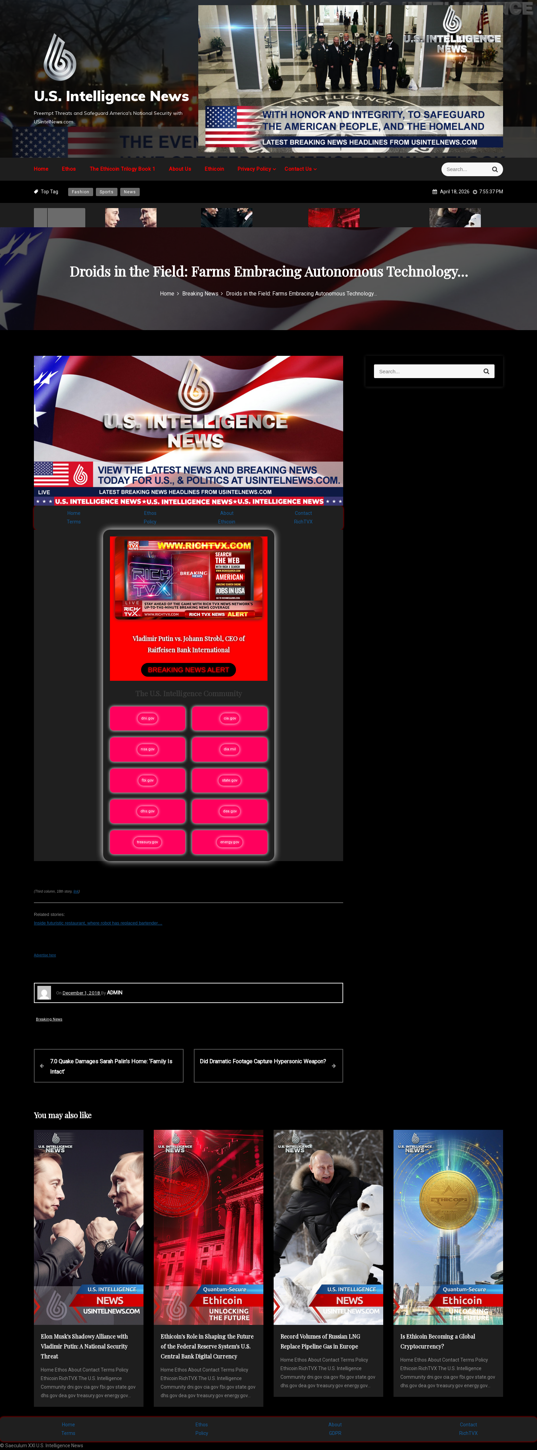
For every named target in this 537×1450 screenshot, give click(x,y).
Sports (107, 192)
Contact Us (298, 169)
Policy (150, 521)
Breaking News (49, 1019)
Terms (74, 521)
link (75, 891)
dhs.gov (147, 811)
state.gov (229, 780)
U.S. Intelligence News (111, 96)
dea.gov (230, 811)
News (130, 192)
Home (41, 169)
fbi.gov (147, 780)
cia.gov (230, 718)
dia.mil (230, 749)
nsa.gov (147, 749)
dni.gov (147, 718)
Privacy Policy (254, 169)
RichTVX (303, 521)
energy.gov (229, 842)
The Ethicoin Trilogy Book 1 (122, 169)
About (227, 513)
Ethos (69, 169)
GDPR (335, 1433)
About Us (180, 169)
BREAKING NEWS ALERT (188, 670)
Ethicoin (214, 169)
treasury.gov (147, 842)
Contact (303, 513)
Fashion (80, 192)
